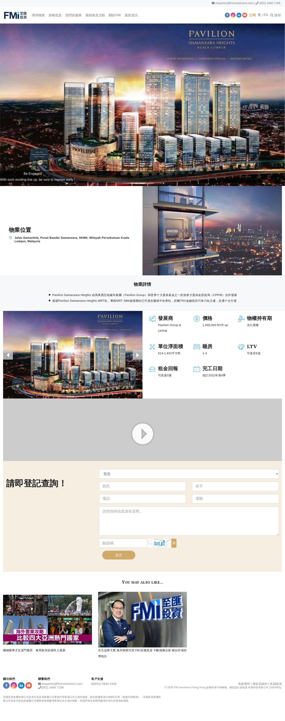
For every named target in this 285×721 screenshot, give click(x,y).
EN (266, 15)
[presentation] (8, 355)
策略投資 (55, 15)
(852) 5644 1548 (105, 683)
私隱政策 (276, 683)
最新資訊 (131, 15)
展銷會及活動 (95, 15)
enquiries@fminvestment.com (234, 3)
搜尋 (275, 15)
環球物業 (38, 15)
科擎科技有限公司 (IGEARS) (264, 687)
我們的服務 (73, 15)
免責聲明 (244, 683)
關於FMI (115, 15)
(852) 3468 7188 (269, 3)
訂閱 (252, 15)
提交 (118, 555)
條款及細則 (260, 683)
